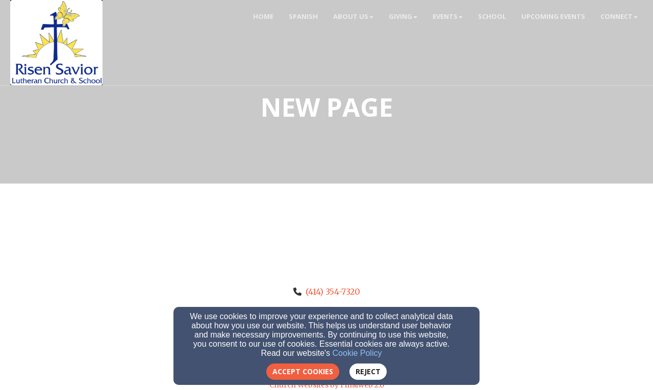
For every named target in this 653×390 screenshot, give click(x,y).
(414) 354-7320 (333, 292)
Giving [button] (403, 16)
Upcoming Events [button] (553, 16)
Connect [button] (619, 16)
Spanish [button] (303, 16)
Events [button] (448, 16)
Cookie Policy (357, 353)
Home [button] (263, 16)
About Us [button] (353, 16)
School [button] (492, 16)
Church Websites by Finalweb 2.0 (326, 384)
